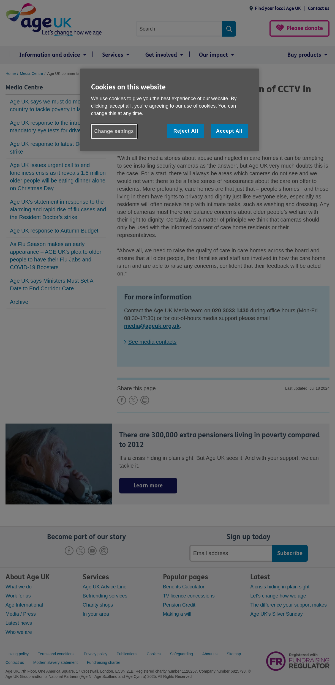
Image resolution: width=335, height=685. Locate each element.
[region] (169, 110)
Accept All (229, 131)
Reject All (185, 131)
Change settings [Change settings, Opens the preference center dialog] (114, 131)
